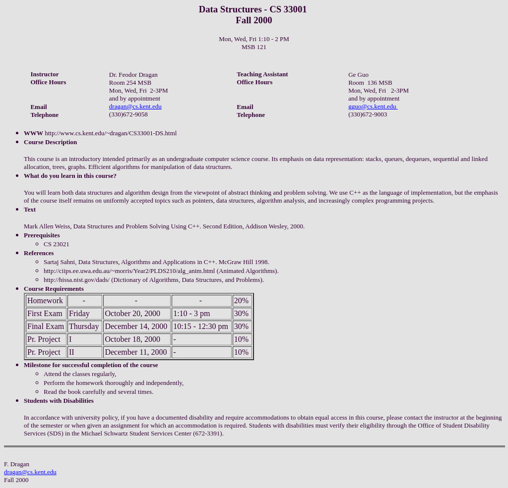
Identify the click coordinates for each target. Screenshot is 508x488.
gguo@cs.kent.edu (373, 106)
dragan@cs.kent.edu (135, 106)
